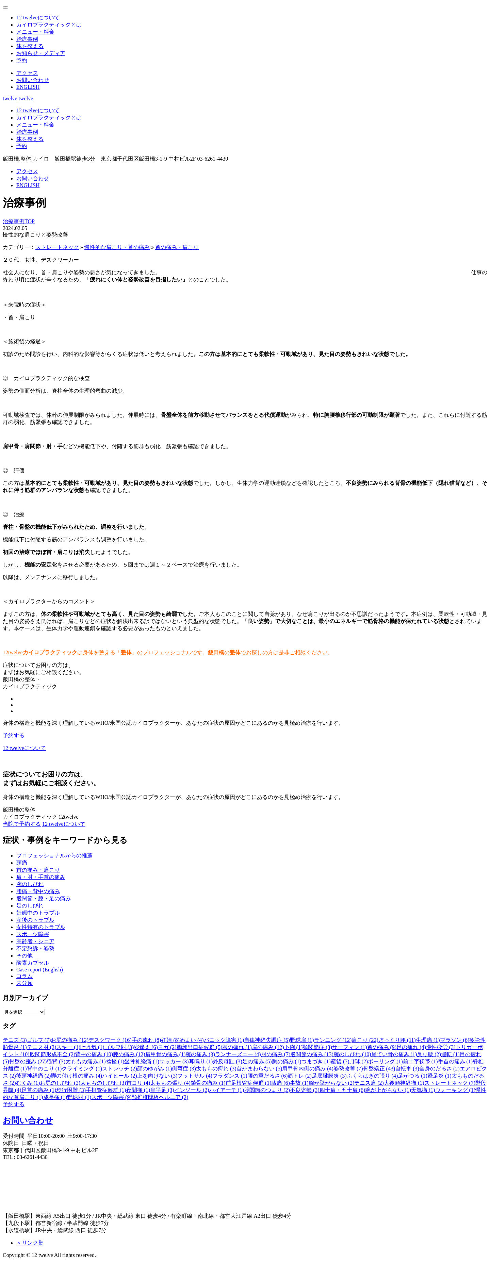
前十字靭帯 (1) (420, 1061)
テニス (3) (15, 1040)
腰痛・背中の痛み (38, 891)
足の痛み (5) (257, 1061)
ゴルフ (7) (39, 1040)
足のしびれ (30, 905)
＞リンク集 (30, 1243)
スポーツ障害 (32, 934)
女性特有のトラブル (40, 927)
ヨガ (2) (167, 1047)
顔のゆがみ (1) (154, 1068)
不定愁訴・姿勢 (35, 948)
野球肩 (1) (302, 1040)
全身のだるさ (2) (439, 1068)
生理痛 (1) (428, 1040)
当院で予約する (22, 824)
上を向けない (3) (157, 1076)
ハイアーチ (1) (226, 1090)
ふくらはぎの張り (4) (372, 1076)
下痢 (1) (293, 1047)
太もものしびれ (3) (103, 1083)
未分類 (24, 983)
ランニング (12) (333, 1040)
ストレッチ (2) (119, 1068)
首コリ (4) (138, 1083)
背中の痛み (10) (94, 1054)
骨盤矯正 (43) (379, 1068)
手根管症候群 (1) (106, 1090)
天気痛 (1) (423, 1090)
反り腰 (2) (429, 1054)
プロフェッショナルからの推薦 (54, 855)
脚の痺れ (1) (237, 1047)
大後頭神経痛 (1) (404, 1083)
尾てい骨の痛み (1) (394, 1054)
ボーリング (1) (385, 1061)
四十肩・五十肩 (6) (342, 1090)
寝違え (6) (146, 1047)
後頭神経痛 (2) (33, 1076)
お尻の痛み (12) (69, 1040)
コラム (24, 976)
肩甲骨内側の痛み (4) (307, 1068)
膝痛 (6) (280, 1083)
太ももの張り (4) (170, 1083)
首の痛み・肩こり (177, 247)
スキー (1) (68, 1047)
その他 (24, 956)
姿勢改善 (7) (348, 1068)
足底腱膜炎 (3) (329, 1076)
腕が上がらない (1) (388, 1090)
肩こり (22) (365, 1040)
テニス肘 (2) (41, 1047)
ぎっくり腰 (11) (397, 1040)
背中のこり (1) (44, 1068)
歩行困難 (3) (71, 1090)
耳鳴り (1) (201, 1061)
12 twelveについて (63, 824)
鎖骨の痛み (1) (208, 1083)
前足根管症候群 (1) (249, 1083)
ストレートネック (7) (450, 1083)
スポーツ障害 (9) (111, 1097)
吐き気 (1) (92, 1047)
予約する (13, 735)
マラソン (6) (455, 1040)
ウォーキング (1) (455, 1090)
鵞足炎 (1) (439, 1076)
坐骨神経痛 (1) (141, 1061)
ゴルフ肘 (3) (119, 1047)
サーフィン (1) (349, 1047)
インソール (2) (191, 1090)
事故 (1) (299, 1083)
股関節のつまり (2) (267, 1090)
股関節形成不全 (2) (53, 1054)
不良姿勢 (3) (305, 1090)
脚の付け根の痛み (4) (76, 1076)
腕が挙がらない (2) (332, 1083)
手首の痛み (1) (455, 1061)
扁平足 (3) (162, 1090)
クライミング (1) (82, 1068)
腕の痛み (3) (200, 1054)
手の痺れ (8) (146, 1040)
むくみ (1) (28, 1083)
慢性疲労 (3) (441, 1047)
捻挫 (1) (115, 1061)
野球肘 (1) (79, 1097)
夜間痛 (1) (138, 1090)
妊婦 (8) (170, 1040)
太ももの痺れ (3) (216, 1068)
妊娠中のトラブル (38, 913)
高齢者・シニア (35, 941)
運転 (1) (450, 1054)
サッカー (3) (174, 1061)
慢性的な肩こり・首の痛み (117, 247)
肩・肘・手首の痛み (40, 877)
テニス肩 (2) (369, 1083)
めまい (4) (192, 1040)
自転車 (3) (407, 1068)
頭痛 (21, 863)
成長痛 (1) (55, 1097)
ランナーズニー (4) (238, 1054)
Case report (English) (39, 969)
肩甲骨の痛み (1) (165, 1054)
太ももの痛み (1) (85, 1061)
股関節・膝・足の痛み (43, 898)
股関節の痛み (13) (311, 1054)
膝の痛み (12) (129, 1054)
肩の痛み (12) (268, 1047)
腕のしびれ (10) (352, 1054)
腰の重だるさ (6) (267, 1076)
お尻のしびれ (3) (60, 1083)
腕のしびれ (30, 884)
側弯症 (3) (184, 1068)
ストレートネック (57, 247)
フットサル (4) (194, 1076)
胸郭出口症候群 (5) (200, 1047)
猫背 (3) (56, 1061)
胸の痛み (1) (286, 1061)
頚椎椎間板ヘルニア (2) (160, 1097)
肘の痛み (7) (276, 1054)
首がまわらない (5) (259, 1068)
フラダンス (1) (229, 1076)
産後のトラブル (35, 920)
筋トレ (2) (300, 1076)
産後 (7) (340, 1061)
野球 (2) (358, 1061)
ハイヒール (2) (119, 1076)
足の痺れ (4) (411, 1047)
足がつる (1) (412, 1076)
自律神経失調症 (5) (267, 1040)
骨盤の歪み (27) (28, 1061)
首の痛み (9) (382, 1047)
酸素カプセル (32, 963)
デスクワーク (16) (110, 1040)
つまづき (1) (316, 1061)
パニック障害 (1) (224, 1040)
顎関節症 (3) (317, 1047)
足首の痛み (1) (38, 1090)
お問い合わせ (28, 1120)
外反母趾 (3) (227, 1061)
